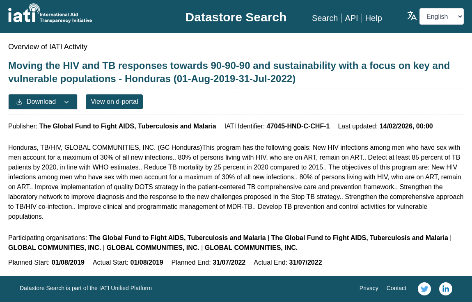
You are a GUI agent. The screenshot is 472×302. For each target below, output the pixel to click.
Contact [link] (396, 288)
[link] (424, 288)
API (351, 18)
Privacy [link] (369, 288)
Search (325, 18)
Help (373, 18)
